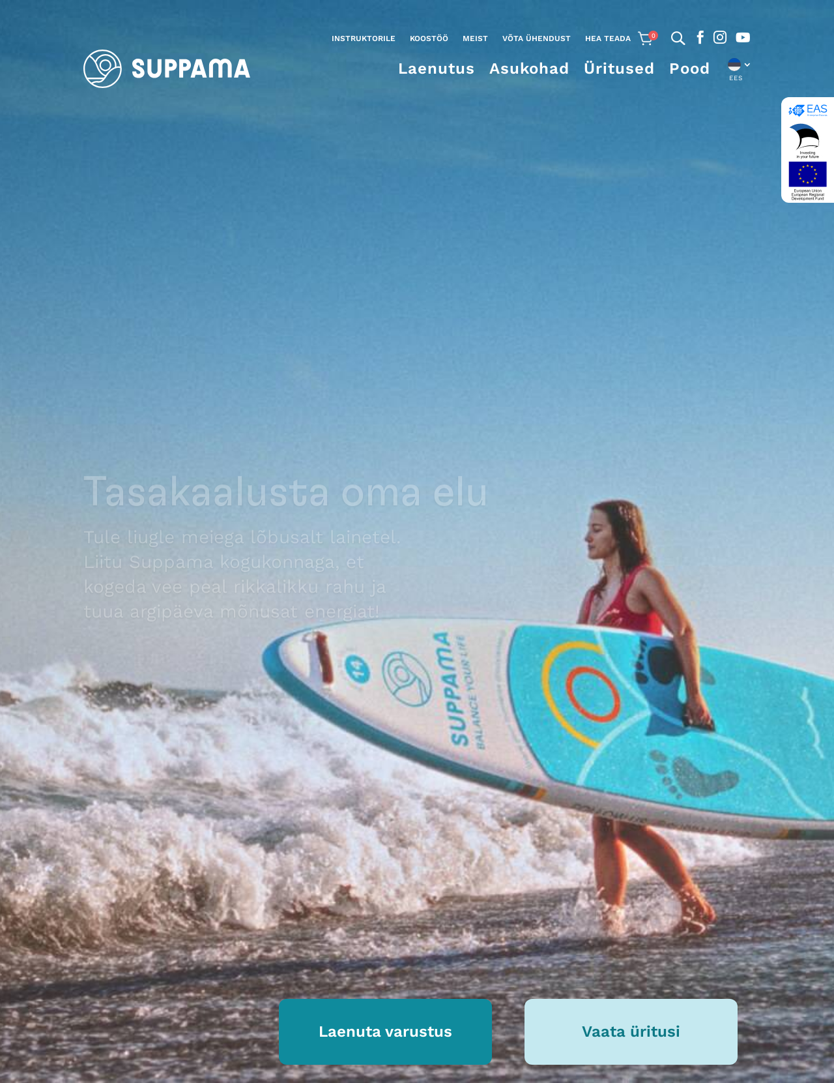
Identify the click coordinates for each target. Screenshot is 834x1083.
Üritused (619, 68)
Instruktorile (363, 38)
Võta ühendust (536, 38)
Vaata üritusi (631, 1031)
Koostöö (429, 38)
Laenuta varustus (385, 1031)
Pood (689, 68)
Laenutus (436, 68)
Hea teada (608, 38)
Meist (475, 38)
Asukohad (529, 68)
